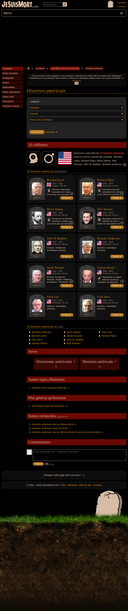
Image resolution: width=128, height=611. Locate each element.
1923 (104, 183)
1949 (104, 213)
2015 (60, 242)
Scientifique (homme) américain (65, 68)
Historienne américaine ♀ (56, 364)
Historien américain (94, 68)
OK (76, 83)
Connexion (121, 6)
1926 (104, 300)
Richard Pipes (105, 180)
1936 (104, 242)
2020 (110, 271)
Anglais (55, 186)
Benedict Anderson (108, 238)
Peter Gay (53, 297)
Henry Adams (55, 209)
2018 (60, 183)
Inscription (121, 3)
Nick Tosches (105, 209)
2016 (60, 271)
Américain (106, 186)
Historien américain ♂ (99, 364)
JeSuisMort (17, 4)
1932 (54, 271)
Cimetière (40, 68)
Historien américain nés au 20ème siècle (53, 424)
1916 (54, 183)
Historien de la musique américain (49, 387)
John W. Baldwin (57, 238)
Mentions (72, 485)
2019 (110, 213)
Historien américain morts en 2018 (49, 428)
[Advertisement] (64, 41)
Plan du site (85, 485)
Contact (97, 485)
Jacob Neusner (55, 267)
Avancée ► (52, 132)
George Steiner (106, 267)
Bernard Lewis (55, 180)
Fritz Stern (103, 297)
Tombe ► (67, 198)
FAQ (63, 485)
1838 (54, 213)
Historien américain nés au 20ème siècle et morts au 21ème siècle (66, 432)
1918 (60, 213)
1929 (54, 242)
